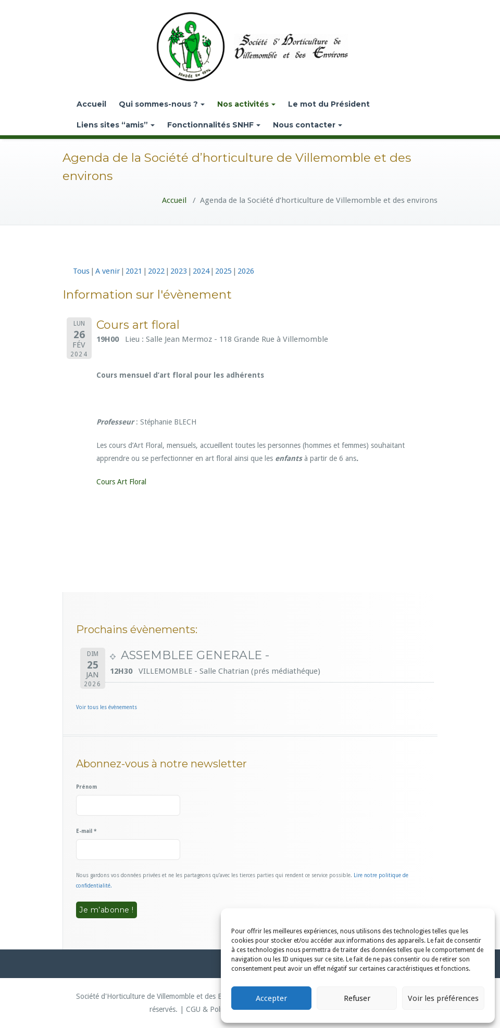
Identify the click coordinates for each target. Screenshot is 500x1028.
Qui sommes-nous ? (162, 104)
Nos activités (246, 104)
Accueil (91, 104)
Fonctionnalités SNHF (213, 125)
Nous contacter (307, 125)
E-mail (86, 831)
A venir (107, 271)
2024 (201, 271)
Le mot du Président (329, 104)
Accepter (271, 998)
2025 (223, 271)
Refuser (357, 998)
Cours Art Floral (121, 482)
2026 (246, 271)
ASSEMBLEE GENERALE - (195, 655)
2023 (178, 271)
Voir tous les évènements (106, 707)
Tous (81, 271)
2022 (156, 271)
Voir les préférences (443, 998)
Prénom (86, 787)
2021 (134, 271)
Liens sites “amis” (116, 125)
